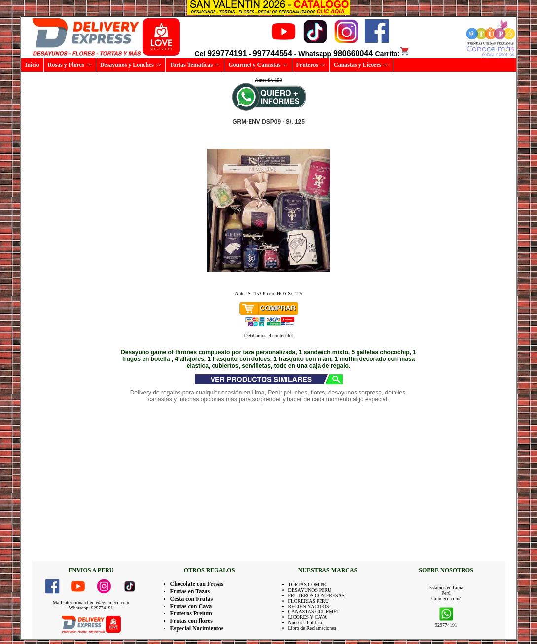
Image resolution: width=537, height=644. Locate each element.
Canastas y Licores (361, 64)
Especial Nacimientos (197, 628)
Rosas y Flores (70, 64)
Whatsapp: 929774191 (91, 607)
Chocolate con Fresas (196, 583)
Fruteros (310, 64)
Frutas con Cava (191, 606)
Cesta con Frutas (191, 598)
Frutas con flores (191, 620)
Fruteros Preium (191, 613)
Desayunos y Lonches (130, 64)
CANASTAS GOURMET (314, 611)
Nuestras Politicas (306, 622)
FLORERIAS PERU (308, 601)
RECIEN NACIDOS (308, 606)
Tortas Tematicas (195, 64)
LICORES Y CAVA (307, 617)
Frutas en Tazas (190, 591)
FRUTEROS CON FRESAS (316, 595)
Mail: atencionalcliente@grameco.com (91, 602)
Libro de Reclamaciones (312, 628)
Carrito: (392, 54)
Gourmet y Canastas (257, 64)
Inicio (32, 64)
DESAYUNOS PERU (310, 590)
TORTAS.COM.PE (307, 584)
